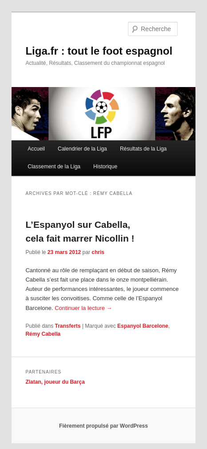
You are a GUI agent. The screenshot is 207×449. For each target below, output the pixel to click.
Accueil (36, 149)
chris (98, 252)
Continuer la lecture (83, 308)
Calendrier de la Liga (82, 149)
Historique (105, 166)
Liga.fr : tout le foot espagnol (98, 51)
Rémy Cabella (42, 334)
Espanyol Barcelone (142, 326)
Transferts (68, 326)
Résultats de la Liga (143, 149)
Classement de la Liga (54, 166)
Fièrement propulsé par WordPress (103, 426)
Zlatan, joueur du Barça (54, 382)
